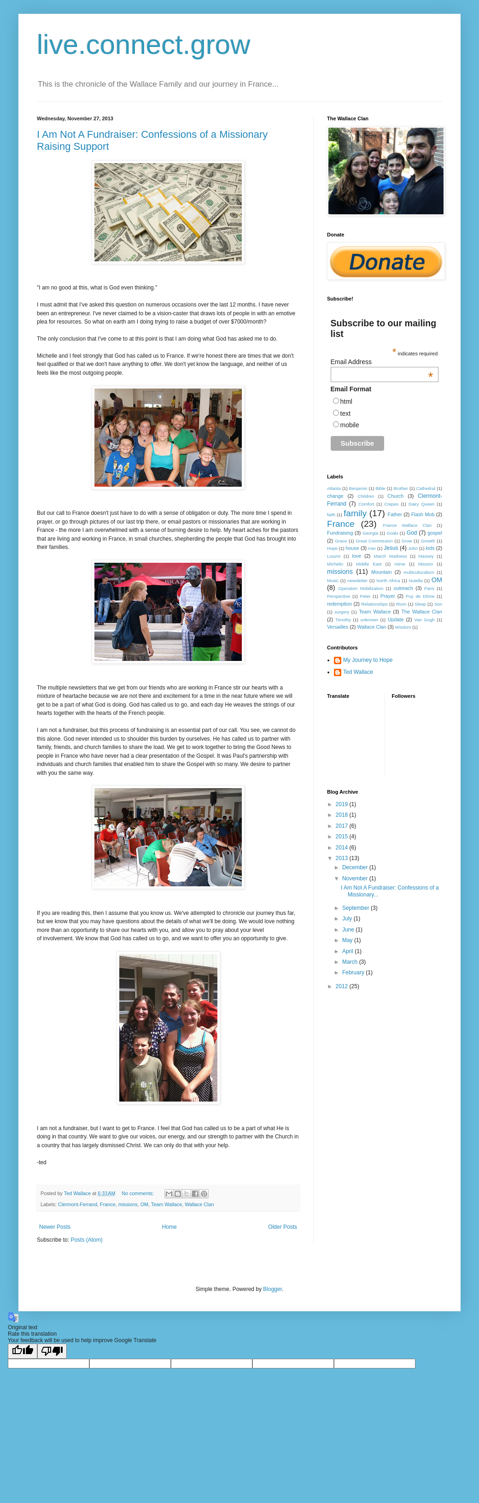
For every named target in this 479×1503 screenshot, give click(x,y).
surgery (341, 611)
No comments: (138, 1193)
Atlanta (334, 488)
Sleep (420, 604)
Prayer (387, 596)
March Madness (390, 556)
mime (399, 563)
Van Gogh (424, 619)
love (356, 556)
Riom (401, 604)
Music (333, 580)
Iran (372, 548)
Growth (428, 540)
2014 (343, 847)
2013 (343, 858)
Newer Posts (54, 1227)
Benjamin (358, 488)
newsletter (357, 580)
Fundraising (340, 533)
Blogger (272, 1289)
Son (438, 604)
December (355, 867)
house (352, 548)
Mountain (381, 572)
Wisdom (403, 627)
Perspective (338, 596)
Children (366, 496)
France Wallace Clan (407, 525)
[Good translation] (22, 1351)
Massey (426, 556)
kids (430, 548)
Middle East (369, 563)
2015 (343, 836)
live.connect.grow (144, 44)
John (413, 548)
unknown (369, 619)
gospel (434, 533)
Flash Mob (423, 514)
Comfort (366, 504)
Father (395, 514)
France (108, 1204)
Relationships (374, 604)
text (345, 413)
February (354, 972)
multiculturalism (418, 572)
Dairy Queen (421, 504)
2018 (343, 815)
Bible (380, 488)
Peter (365, 596)
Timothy (343, 619)
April (348, 951)
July (348, 918)
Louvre (333, 556)
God (412, 533)
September (356, 908)
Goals (392, 533)
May (348, 940)
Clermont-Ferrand (77, 1204)
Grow (407, 540)
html (346, 401)
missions (128, 1204)
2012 (343, 986)
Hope (332, 548)
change (335, 496)
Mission (425, 563)
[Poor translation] (52, 1351)
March (350, 962)
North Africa (388, 580)
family (355, 513)
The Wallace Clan (421, 611)
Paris (429, 588)
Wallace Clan (199, 1204)
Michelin (335, 563)
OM (144, 1204)
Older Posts (282, 1227)
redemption (339, 604)
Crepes (391, 504)
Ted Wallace (358, 672)
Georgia (370, 533)
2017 (343, 826)
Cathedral (426, 488)
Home (169, 1227)
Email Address (382, 361)
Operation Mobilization (360, 588)
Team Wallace (166, 1204)
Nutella (416, 580)
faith (331, 514)
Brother (400, 488)
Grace (341, 540)
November (355, 878)
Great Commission (374, 540)
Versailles (337, 627)
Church (395, 496)
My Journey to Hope (367, 660)
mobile (349, 425)
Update (396, 619)
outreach (403, 588)
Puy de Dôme (420, 596)
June (349, 929)
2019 (343, 804)
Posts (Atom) (86, 1240)
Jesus (391, 548)
